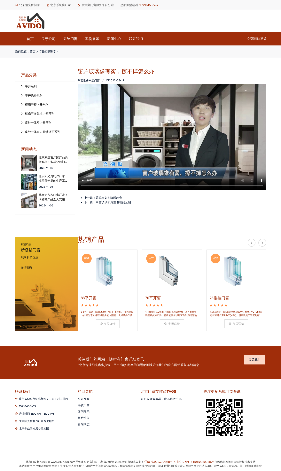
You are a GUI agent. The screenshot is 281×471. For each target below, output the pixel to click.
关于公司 (49, 39)
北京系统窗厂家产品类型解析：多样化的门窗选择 (53, 159)
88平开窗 (89, 298)
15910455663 (27, 406)
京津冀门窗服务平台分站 (95, 5)
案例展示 (92, 39)
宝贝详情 (107, 324)
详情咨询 (26, 267)
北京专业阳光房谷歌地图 (34, 428)
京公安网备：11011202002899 (195, 462)
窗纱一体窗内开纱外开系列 (40, 132)
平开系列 (29, 86)
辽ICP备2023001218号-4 (160, 462)
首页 (30, 39)
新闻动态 (84, 424)
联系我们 (136, 39)
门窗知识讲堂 (47, 51)
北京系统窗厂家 (58, 5)
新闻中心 (114, 39)
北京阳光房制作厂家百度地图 (36, 421)
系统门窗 (70, 39)
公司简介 (84, 399)
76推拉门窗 (219, 298)
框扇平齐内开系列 (34, 104)
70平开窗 (153, 298)
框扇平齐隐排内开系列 (37, 114)
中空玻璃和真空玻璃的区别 (113, 202)
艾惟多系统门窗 (89, 80)
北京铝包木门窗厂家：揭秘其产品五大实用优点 (53, 197)
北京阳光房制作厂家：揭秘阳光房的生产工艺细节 (53, 178)
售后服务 (84, 418)
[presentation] (251, 243)
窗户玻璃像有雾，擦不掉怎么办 (161, 399)
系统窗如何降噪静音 (109, 198)
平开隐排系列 (32, 95)
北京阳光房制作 (27, 5)
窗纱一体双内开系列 (36, 122)
